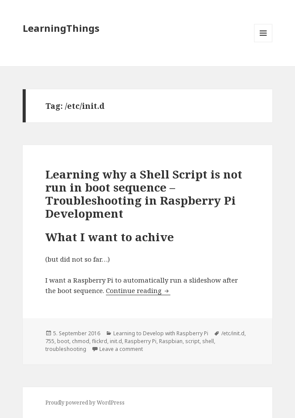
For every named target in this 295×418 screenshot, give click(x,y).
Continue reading (138, 290)
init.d (116, 341)
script (192, 341)
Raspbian (171, 341)
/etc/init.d (232, 333)
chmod (80, 341)
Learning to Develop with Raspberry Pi (160, 333)
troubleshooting (65, 349)
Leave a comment (121, 349)
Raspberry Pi (140, 341)
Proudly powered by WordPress (85, 402)
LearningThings (61, 27)
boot (63, 341)
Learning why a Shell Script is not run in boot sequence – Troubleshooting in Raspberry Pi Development (143, 193)
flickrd (99, 341)
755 (49, 341)
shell (208, 341)
